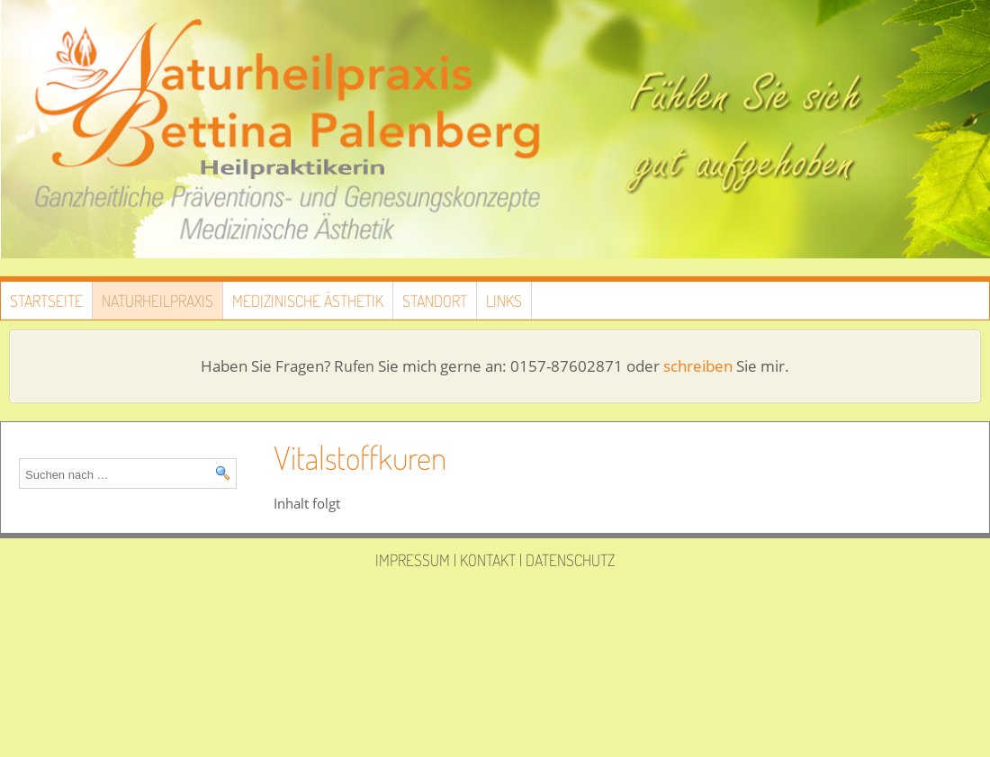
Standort (434, 301)
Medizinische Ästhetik (307, 301)
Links (504, 301)
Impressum (412, 560)
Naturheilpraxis (157, 301)
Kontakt (488, 560)
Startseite (46, 301)
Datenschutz (570, 560)
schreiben (698, 366)
